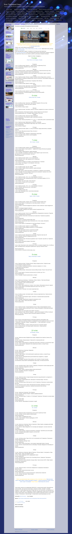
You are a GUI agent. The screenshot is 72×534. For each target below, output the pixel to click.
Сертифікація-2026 (9, 20)
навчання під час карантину (21, 502)
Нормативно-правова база (32, 9)
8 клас (29, 48)
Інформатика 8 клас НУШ (33, 14)
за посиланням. (21, 49)
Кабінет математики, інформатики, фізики (35, 18)
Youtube (40, 59)
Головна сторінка (9, 9)
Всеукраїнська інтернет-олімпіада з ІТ (9, 137)
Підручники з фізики (31, 12)
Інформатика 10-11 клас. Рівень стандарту (46, 14)
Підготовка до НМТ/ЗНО (54, 18)
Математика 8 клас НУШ (45, 16)
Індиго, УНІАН (33, 196)
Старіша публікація (50, 529)
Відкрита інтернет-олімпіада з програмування (8, 132)
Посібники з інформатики (21, 12)
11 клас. (39, 48)
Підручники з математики (49, 11)
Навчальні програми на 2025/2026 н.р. (45, 9)
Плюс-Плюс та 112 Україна (32, 59)
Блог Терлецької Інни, (12, 4)
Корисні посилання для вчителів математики (28, 20)
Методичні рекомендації (10, 11)
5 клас (19, 48)
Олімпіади (16, 20)
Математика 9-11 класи (56, 16)
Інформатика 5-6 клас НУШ (11, 14)
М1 (32, 407)
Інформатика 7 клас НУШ (22, 14)
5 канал (33, 142)
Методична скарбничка (20, 11)
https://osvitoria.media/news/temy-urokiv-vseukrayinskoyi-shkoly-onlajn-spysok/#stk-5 (32, 498)
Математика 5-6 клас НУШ (23, 16)
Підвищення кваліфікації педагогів (20, 9)
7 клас (25, 48)
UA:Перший (32, 332)
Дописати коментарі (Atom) (23, 531)
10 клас (35, 48)
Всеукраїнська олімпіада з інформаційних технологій (9, 135)
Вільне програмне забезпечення (11, 16)
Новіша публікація (18, 529)
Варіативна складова (58, 9)
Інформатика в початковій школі (52, 12)
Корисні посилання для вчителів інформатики (46, 20)
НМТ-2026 (46, 18)
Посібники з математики (60, 11)
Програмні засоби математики (11, 18)
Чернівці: (58, 24)
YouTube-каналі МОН (35, 46)
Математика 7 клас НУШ (34, 16)
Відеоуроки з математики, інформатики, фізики (34, 11)
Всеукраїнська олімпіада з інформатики (9, 129)
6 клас (22, 48)
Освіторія (31, 496)
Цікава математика (9, 21)
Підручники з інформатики (10, 12)
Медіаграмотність (59, 20)
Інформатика (7, 121)
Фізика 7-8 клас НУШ (22, 18)
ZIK (31, 142)
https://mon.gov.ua (23, 496)
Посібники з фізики (40, 12)
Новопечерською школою (43, 481)
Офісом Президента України (31, 480)
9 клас (32, 48)
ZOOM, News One (32, 97)
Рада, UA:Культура (33, 256)
